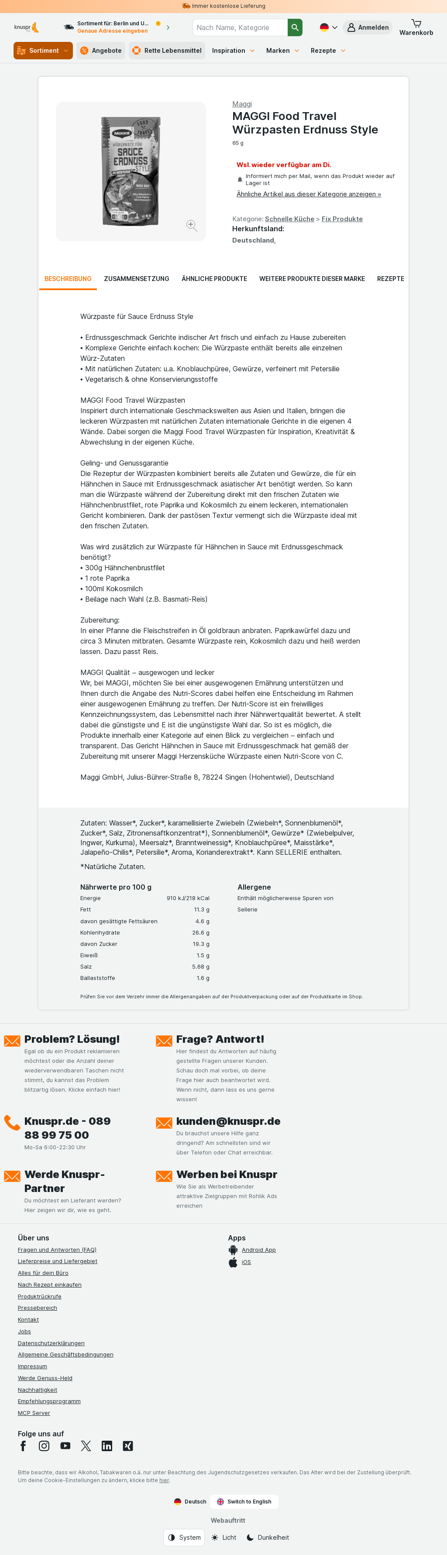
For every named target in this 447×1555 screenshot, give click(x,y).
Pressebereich (37, 1307)
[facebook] (23, 1446)
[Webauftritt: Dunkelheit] (267, 1537)
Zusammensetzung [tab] (136, 278)
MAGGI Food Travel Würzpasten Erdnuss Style (305, 122)
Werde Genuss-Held (45, 1377)
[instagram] (44, 1446)
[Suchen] (295, 27)
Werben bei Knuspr (227, 1174)
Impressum (32, 1366)
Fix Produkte (342, 219)
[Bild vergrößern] (192, 227)
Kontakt (28, 1319)
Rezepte (329, 50)
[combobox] (240, 27)
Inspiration (234, 50)
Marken (283, 50)
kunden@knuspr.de (228, 1121)
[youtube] (65, 1446)
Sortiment (43, 50)
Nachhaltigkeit (37, 1389)
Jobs (24, 1331)
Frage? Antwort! (220, 1039)
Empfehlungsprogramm (49, 1400)
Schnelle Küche (289, 219)
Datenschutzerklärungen (51, 1342)
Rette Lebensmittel (167, 50)
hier (164, 1480)
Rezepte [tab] (390, 278)
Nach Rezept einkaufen (50, 1284)
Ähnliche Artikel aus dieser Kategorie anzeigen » (309, 194)
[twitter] (86, 1446)
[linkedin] (107, 1446)
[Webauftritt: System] (184, 1537)
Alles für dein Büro (43, 1272)
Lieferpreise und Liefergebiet (57, 1260)
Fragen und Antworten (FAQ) (57, 1249)
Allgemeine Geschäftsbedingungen (65, 1354)
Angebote (101, 50)
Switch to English (244, 1501)
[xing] (128, 1446)
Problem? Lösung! (72, 1039)
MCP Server (34, 1412)
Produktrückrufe (40, 1296)
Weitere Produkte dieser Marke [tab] (312, 278)
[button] (367, 27)
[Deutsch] (327, 27)
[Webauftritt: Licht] (223, 1537)
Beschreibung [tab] (68, 278)
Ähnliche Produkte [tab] (214, 278)
